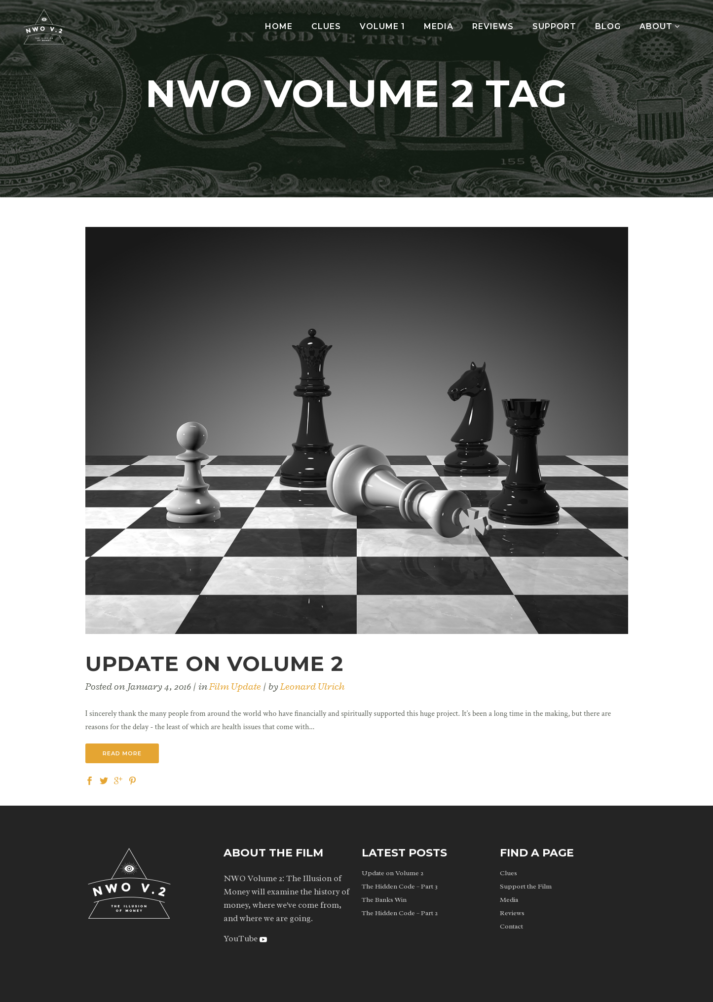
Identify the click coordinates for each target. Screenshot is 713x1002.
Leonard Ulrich (312, 686)
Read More (122, 753)
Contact (511, 926)
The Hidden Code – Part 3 (400, 886)
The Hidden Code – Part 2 (400, 913)
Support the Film (526, 886)
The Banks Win (384, 899)
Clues (508, 873)
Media (509, 899)
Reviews (512, 913)
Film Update (235, 686)
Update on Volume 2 (214, 663)
